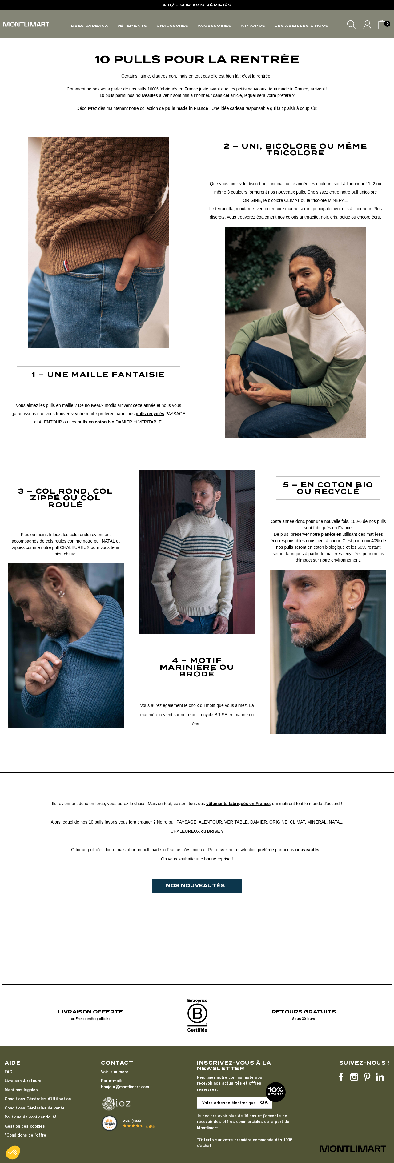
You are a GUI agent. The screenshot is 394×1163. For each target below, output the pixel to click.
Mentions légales (21, 1089)
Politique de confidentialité (31, 1116)
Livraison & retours (23, 1080)
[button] (13, 1152)
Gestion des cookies (25, 1126)
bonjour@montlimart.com (125, 1086)
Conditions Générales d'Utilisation (38, 1098)
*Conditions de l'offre (25, 1135)
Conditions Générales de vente (35, 1107)
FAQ (8, 1071)
